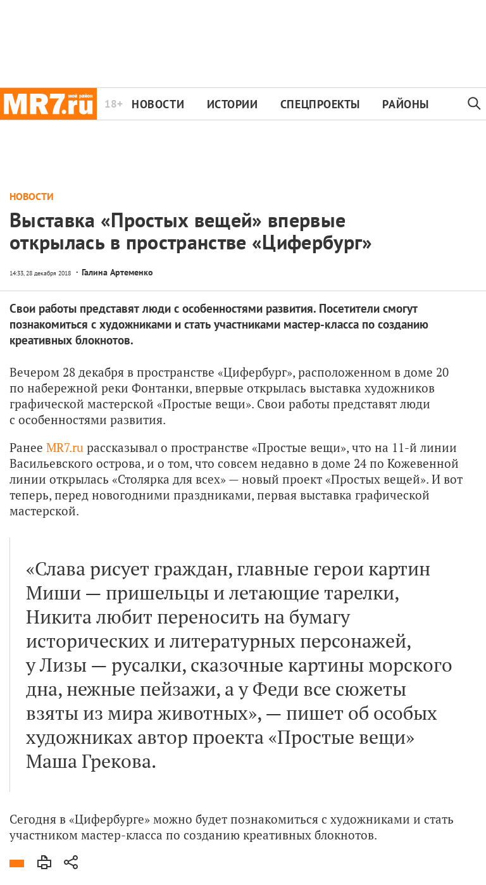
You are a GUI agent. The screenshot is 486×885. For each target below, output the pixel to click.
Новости (158, 104)
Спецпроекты (320, 104)
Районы (405, 104)
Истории (232, 104)
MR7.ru (65, 447)
